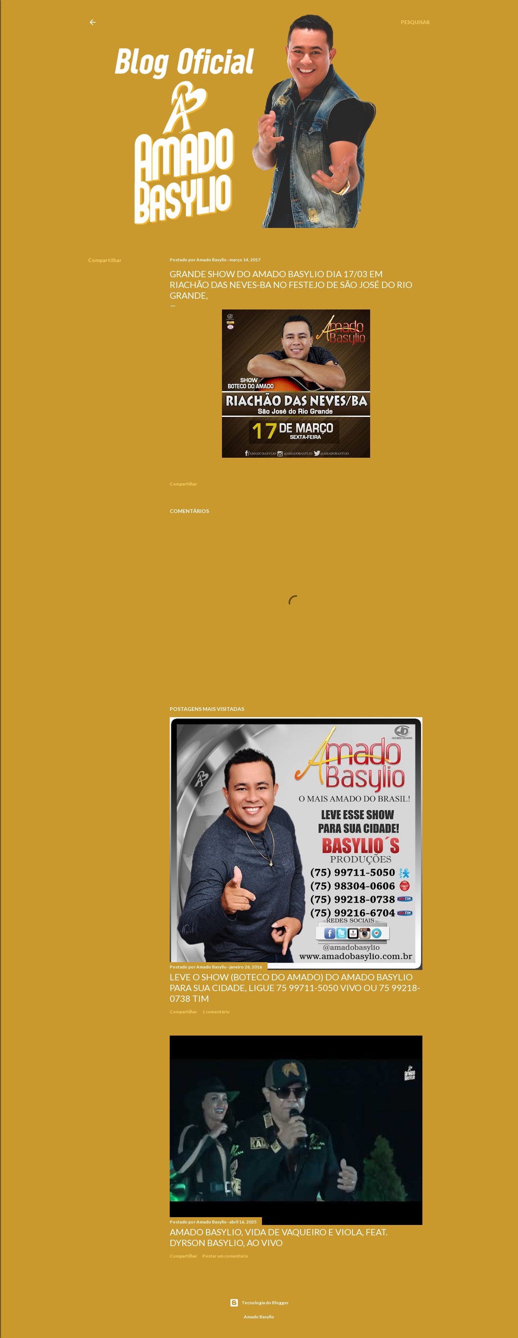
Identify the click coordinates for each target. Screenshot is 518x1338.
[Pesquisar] (415, 22)
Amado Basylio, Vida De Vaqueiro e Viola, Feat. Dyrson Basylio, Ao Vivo (279, 1237)
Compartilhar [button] (105, 260)
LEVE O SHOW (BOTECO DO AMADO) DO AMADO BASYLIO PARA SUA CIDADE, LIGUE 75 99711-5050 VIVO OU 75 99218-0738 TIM (295, 987)
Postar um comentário (225, 1256)
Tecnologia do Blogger (259, 1302)
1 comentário (216, 1011)
